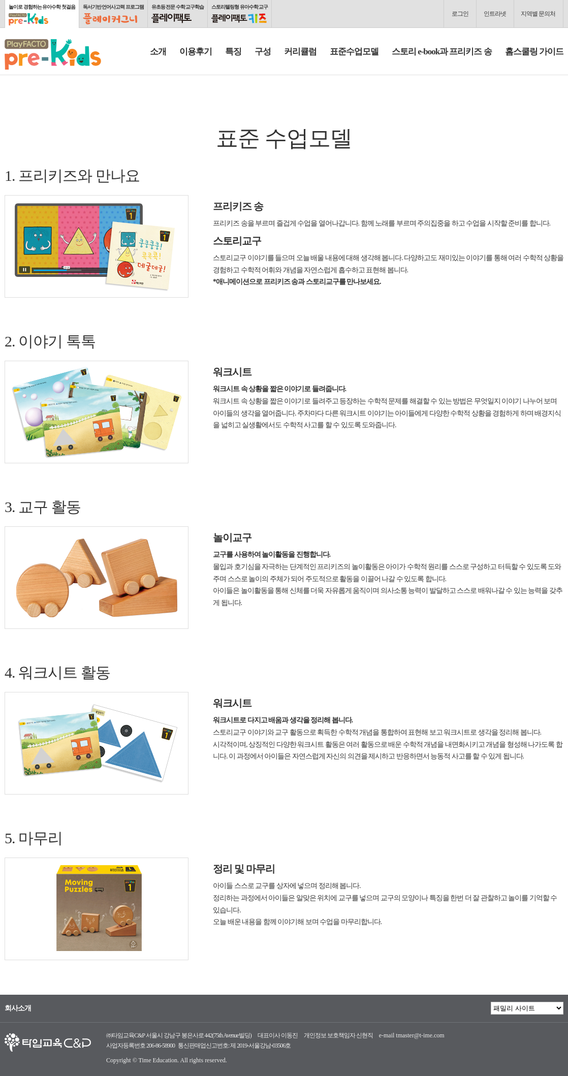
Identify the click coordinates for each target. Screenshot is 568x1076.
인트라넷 (495, 13)
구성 (263, 51)
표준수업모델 (354, 51)
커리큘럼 (300, 51)
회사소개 (18, 1008)
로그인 (460, 13)
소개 (158, 51)
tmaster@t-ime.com (420, 1035)
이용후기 (195, 51)
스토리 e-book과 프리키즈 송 (442, 51)
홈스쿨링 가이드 (534, 51)
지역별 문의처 (538, 13)
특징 (233, 51)
